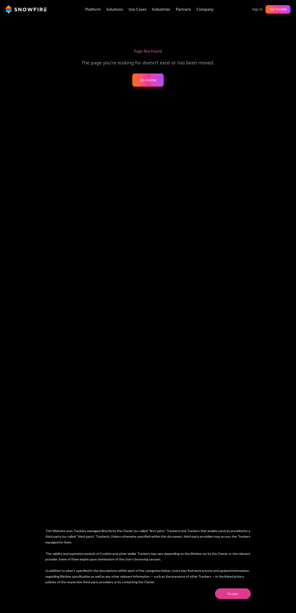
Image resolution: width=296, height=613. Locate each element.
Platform (93, 9)
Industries (161, 9)
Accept (233, 594)
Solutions (114, 9)
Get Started (278, 9)
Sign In (257, 9)
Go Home (148, 80)
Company (205, 9)
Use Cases (137, 9)
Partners (183, 9)
